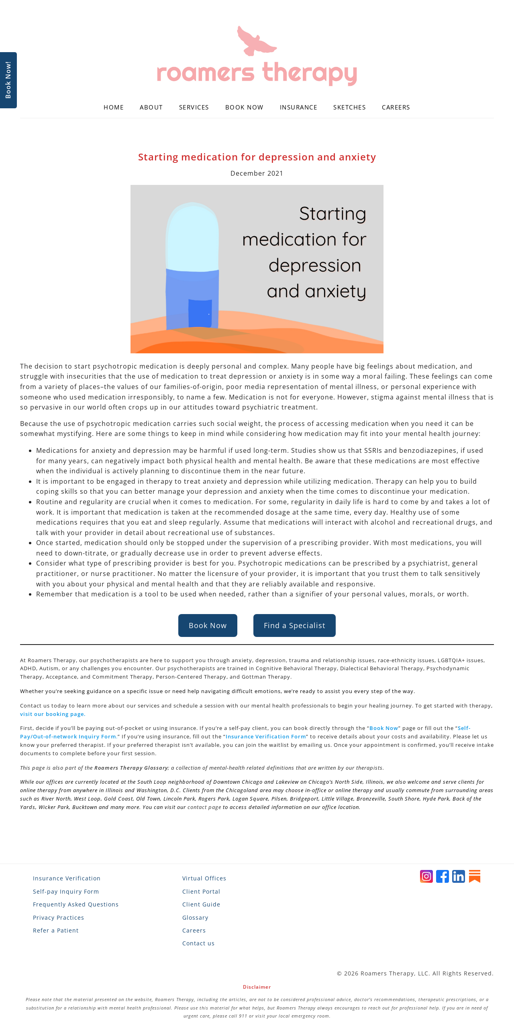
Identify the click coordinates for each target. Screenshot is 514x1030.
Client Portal (201, 891)
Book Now (244, 107)
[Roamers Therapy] (257, 56)
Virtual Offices (204, 878)
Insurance (299, 107)
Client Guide (201, 904)
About (151, 107)
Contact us (198, 943)
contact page (204, 807)
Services (194, 107)
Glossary (195, 917)
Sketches (349, 107)
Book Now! (8, 80)
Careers (396, 107)
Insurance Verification (67, 878)
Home (114, 107)
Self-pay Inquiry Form (66, 891)
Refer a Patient (56, 930)
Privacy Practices (58, 917)
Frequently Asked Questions (76, 904)
